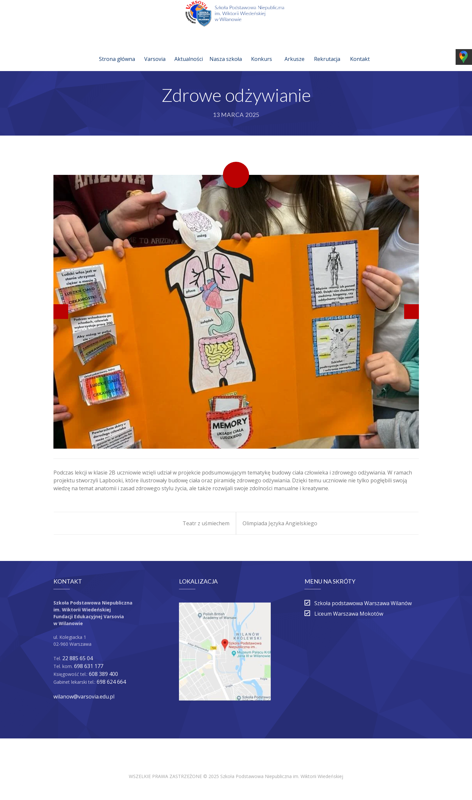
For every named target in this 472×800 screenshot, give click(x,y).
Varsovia (155, 51)
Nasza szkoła (225, 51)
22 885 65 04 (77, 658)
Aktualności (188, 51)
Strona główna (117, 51)
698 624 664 (111, 681)
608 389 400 (103, 674)
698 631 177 (88, 666)
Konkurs (261, 51)
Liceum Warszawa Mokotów (348, 613)
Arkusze (295, 51)
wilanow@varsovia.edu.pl (83, 696)
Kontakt (360, 51)
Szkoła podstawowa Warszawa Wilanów (363, 603)
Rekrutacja (327, 51)
